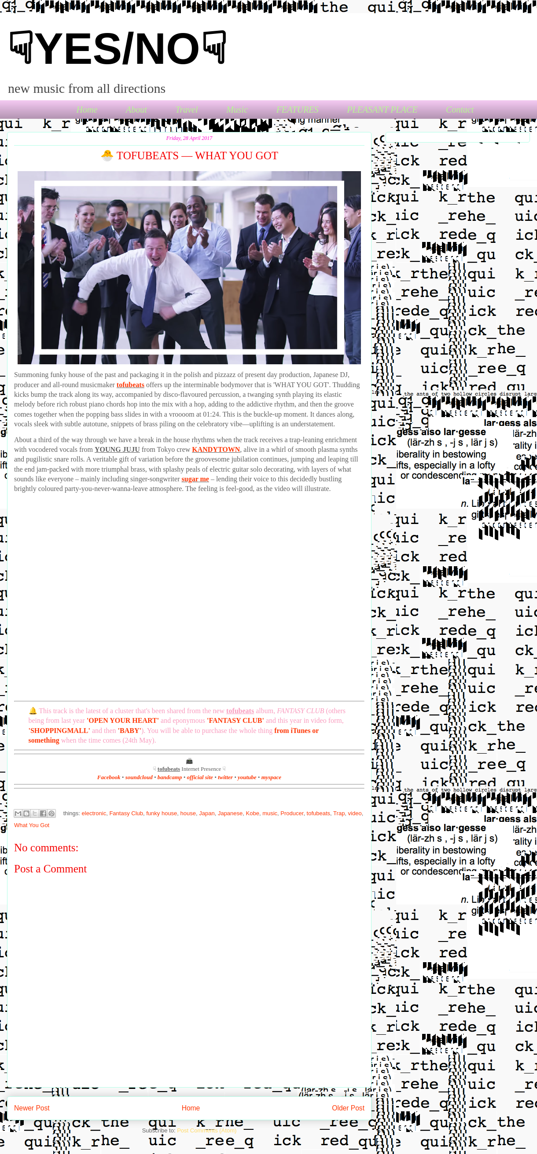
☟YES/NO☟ (117, 48)
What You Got (31, 825)
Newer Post (32, 1108)
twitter (225, 777)
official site (200, 777)
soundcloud (139, 777)
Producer (291, 813)
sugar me (195, 479)
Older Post (348, 1108)
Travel (186, 109)
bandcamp (170, 777)
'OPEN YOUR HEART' (123, 720)
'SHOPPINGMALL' (59, 730)
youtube (247, 777)
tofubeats (130, 384)
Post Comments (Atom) (206, 1130)
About (136, 109)
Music (237, 109)
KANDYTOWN (216, 449)
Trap (339, 813)
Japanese (230, 813)
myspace (271, 777)
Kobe (252, 813)
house (188, 813)
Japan (206, 813)
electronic (94, 813)
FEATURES (297, 109)
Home (87, 109)
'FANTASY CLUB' (235, 720)
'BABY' (129, 730)
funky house (161, 813)
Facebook (109, 777)
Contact (460, 109)
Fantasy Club (126, 813)
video (355, 813)
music (269, 813)
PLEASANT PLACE (382, 109)
